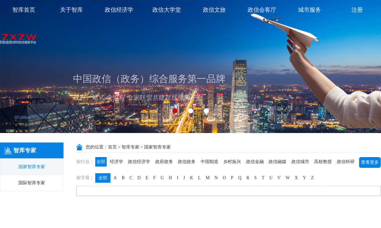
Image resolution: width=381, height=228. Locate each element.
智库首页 (23, 10)
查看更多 (370, 162)
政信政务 (187, 161)
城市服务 (309, 10)
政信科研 (346, 161)
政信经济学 (119, 10)
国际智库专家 (31, 182)
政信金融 (255, 161)
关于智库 (71, 10)
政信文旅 (214, 10)
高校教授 (323, 161)
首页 (112, 147)
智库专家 (130, 147)
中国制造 (209, 161)
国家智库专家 (31, 166)
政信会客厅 (262, 10)
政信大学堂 (166, 10)
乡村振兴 (232, 161)
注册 (357, 10)
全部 (101, 161)
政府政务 (164, 161)
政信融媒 (277, 161)
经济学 (116, 161)
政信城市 (300, 161)
